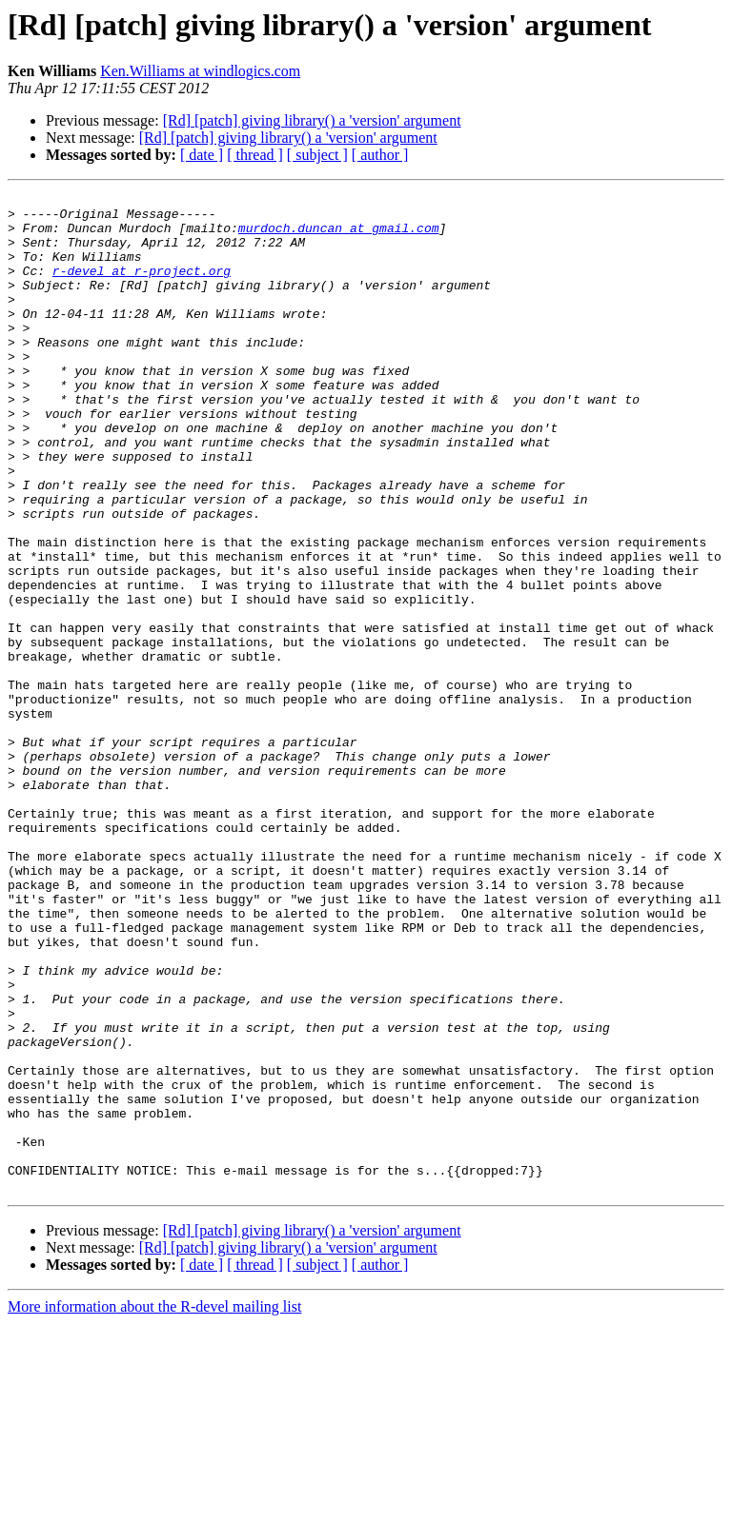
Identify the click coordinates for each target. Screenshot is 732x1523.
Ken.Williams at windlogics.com (200, 71)
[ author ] (380, 155)
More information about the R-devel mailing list (154, 1506)
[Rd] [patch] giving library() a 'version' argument (312, 120)
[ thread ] (255, 155)
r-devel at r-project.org (141, 287)
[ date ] (201, 155)
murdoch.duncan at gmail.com (338, 236)
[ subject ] (317, 155)
